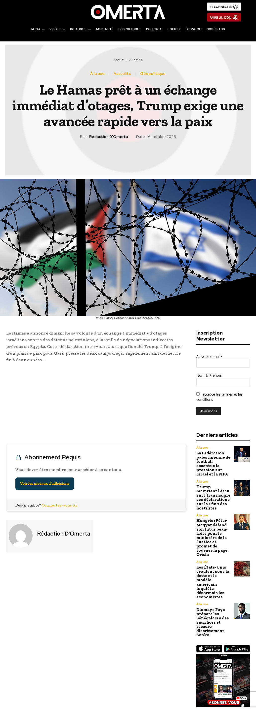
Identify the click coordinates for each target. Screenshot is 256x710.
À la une (136, 60)
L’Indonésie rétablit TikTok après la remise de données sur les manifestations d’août (192, 678)
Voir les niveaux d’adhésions (44, 483)
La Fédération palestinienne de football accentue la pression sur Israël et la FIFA (213, 459)
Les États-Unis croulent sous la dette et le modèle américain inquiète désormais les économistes (213, 544)
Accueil (119, 60)
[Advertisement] (96, 404)
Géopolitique (153, 74)
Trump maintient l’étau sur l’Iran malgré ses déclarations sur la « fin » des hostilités (213, 485)
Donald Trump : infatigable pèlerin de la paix (64, 678)
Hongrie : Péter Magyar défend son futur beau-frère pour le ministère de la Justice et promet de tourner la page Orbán (213, 513)
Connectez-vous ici (60, 505)
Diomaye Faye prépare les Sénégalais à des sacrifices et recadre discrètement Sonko (210, 575)
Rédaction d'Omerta (108, 137)
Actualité (122, 74)
